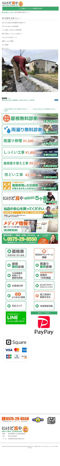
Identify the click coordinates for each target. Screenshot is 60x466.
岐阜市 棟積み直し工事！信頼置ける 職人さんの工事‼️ (16, 109)
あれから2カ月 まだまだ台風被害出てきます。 (44, 109)
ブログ (9, 98)
